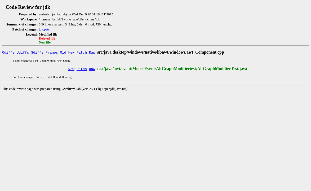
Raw (92, 52)
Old (63, 52)
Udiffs (23, 52)
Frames (52, 52)
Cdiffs (8, 52)
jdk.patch (45, 29)
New (71, 52)
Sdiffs (37, 52)
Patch (82, 52)
